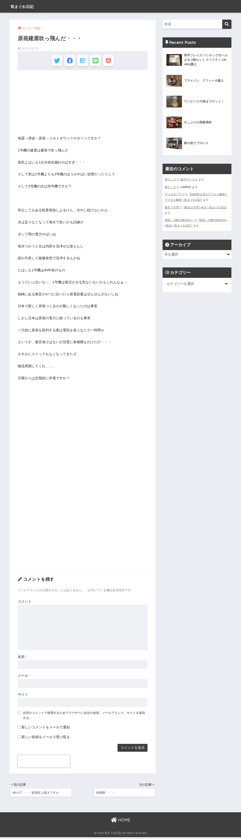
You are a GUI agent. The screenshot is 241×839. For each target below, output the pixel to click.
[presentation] (44, 762)
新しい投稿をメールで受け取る (45, 738)
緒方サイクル (189, 179)
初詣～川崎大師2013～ (179, 219)
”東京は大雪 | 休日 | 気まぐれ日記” (205, 206)
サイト (23, 696)
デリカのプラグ (175, 194)
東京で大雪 (172, 206)
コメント (25, 603)
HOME (120, 821)
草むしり (170, 179)
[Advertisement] (82, 104)
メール (24, 677)
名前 (22, 658)
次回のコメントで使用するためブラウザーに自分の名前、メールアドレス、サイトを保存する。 (84, 716)
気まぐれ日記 (26, 6)
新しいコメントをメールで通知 (45, 728)
